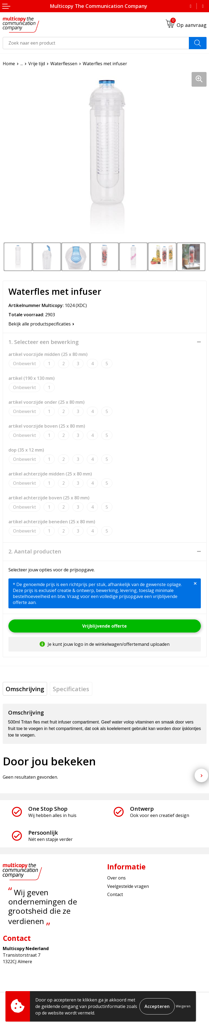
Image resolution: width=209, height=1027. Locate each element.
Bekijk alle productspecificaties (41, 324)
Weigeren (183, 1006)
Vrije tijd (36, 64)
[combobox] (96, 43)
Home (9, 64)
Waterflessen (63, 64)
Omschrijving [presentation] (25, 689)
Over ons (116, 878)
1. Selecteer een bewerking (43, 342)
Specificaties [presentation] (71, 689)
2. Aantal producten (34, 551)
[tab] (25, 689)
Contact (115, 894)
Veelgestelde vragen (128, 886)
